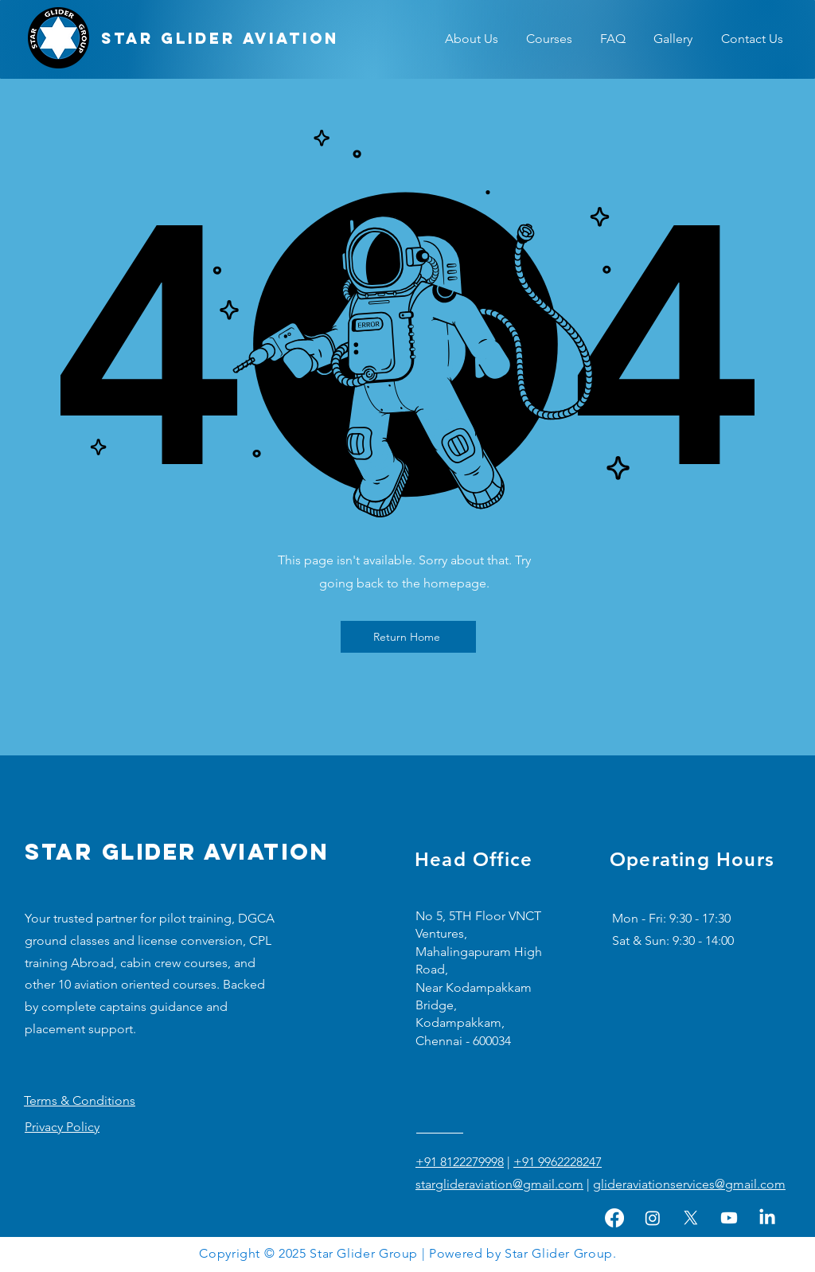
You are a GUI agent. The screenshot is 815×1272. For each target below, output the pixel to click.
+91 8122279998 (459, 1161)
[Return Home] (408, 637)
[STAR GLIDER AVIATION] (220, 39)
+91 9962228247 (557, 1161)
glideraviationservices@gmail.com (689, 1184)
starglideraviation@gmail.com (499, 1184)
